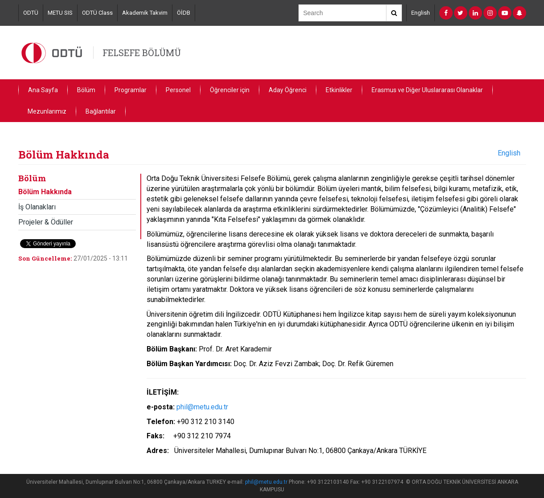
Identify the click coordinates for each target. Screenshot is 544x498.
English (420, 12)
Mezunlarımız (47, 111)
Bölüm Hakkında (45, 192)
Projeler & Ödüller (45, 222)
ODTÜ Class (97, 12)
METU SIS (60, 12)
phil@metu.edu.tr (202, 407)
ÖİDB (183, 12)
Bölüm (86, 90)
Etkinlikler (339, 90)
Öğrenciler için (230, 90)
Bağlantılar (101, 111)
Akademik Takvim (145, 12)
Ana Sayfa (43, 90)
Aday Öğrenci (288, 90)
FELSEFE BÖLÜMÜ (141, 52)
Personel (178, 90)
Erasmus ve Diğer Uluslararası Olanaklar (427, 90)
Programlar (131, 90)
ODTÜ (30, 12)
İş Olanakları (37, 207)
